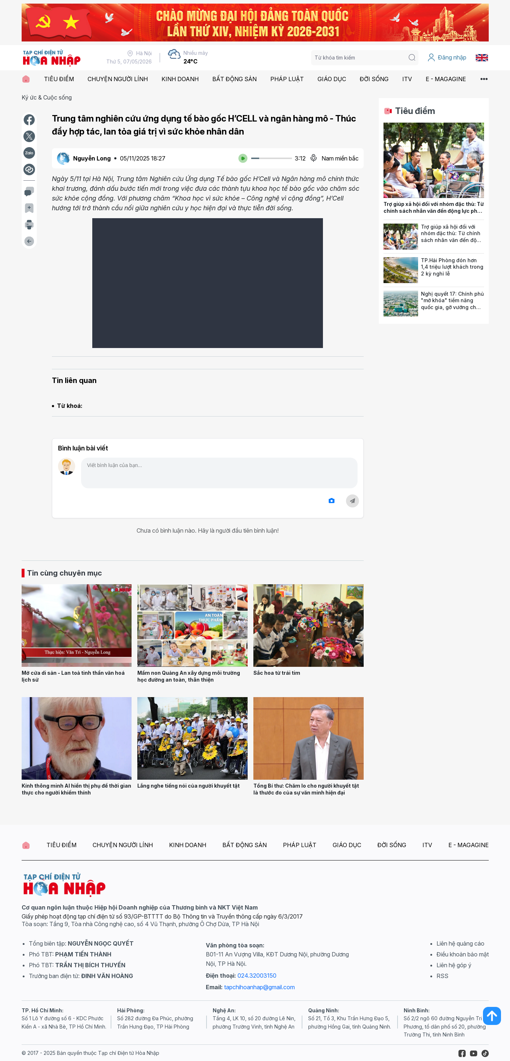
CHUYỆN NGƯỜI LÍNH (118, 79)
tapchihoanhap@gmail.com (259, 987)
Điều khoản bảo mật (462, 954)
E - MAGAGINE (446, 79)
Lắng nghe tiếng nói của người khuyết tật (188, 786)
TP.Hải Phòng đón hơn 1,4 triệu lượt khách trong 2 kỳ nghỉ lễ (452, 267)
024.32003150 (257, 975)
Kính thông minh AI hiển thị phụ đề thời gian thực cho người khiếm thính (76, 789)
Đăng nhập (446, 57)
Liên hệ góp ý (453, 965)
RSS (442, 975)
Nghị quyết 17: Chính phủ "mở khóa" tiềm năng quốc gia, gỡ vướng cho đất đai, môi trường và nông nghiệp (452, 307)
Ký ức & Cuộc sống (47, 97)
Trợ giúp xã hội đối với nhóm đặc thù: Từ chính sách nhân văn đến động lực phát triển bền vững (433, 210)
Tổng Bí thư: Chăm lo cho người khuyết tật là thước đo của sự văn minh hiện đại (306, 789)
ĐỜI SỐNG (374, 79)
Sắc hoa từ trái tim (276, 673)
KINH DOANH (180, 79)
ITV (407, 79)
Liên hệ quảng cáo (460, 943)
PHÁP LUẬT (287, 79)
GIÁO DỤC (332, 79)
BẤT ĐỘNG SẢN (234, 79)
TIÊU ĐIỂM (59, 79)
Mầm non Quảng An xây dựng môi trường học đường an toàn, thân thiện (188, 676)
